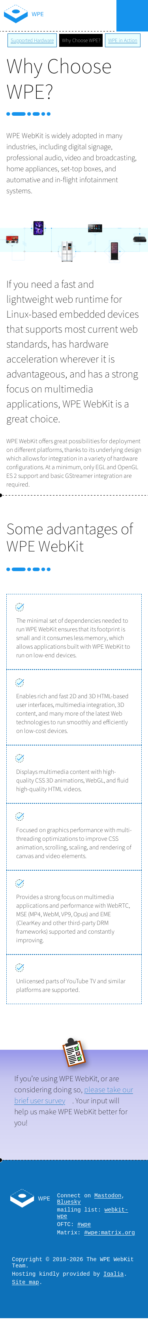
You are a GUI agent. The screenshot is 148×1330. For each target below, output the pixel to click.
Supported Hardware (32, 40)
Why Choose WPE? (81, 40)
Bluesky (69, 1204)
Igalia (113, 1284)
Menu (132, 15)
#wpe (84, 1230)
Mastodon (108, 1196)
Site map (25, 1293)
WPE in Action (122, 40)
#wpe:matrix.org (109, 1239)
